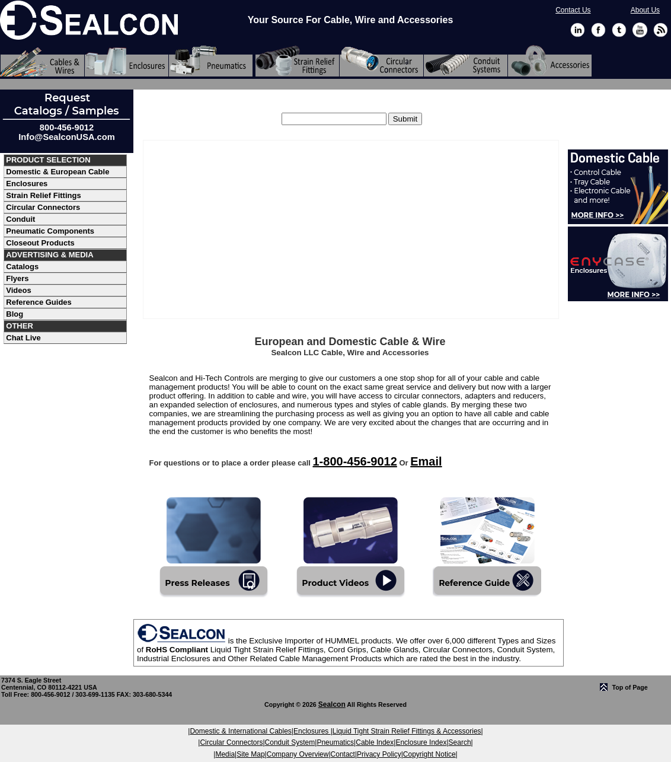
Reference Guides (39, 302)
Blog (14, 314)
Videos (18, 290)
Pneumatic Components (50, 231)
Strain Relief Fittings (43, 195)
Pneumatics (335, 742)
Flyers (17, 278)
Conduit (20, 219)
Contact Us (572, 10)
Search (460, 742)
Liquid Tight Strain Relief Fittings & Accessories (407, 731)
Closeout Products (40, 242)
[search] (405, 119)
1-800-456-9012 (354, 461)
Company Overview (298, 754)
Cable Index (375, 742)
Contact (343, 754)
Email (426, 461)
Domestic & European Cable (57, 171)
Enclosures (26, 183)
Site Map (250, 754)
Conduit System (290, 742)
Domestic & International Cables (240, 731)
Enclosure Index (420, 742)
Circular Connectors (43, 207)
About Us (645, 10)
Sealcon (332, 704)
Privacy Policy (379, 754)
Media (225, 754)
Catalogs (22, 266)
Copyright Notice (429, 754)
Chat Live (23, 337)
